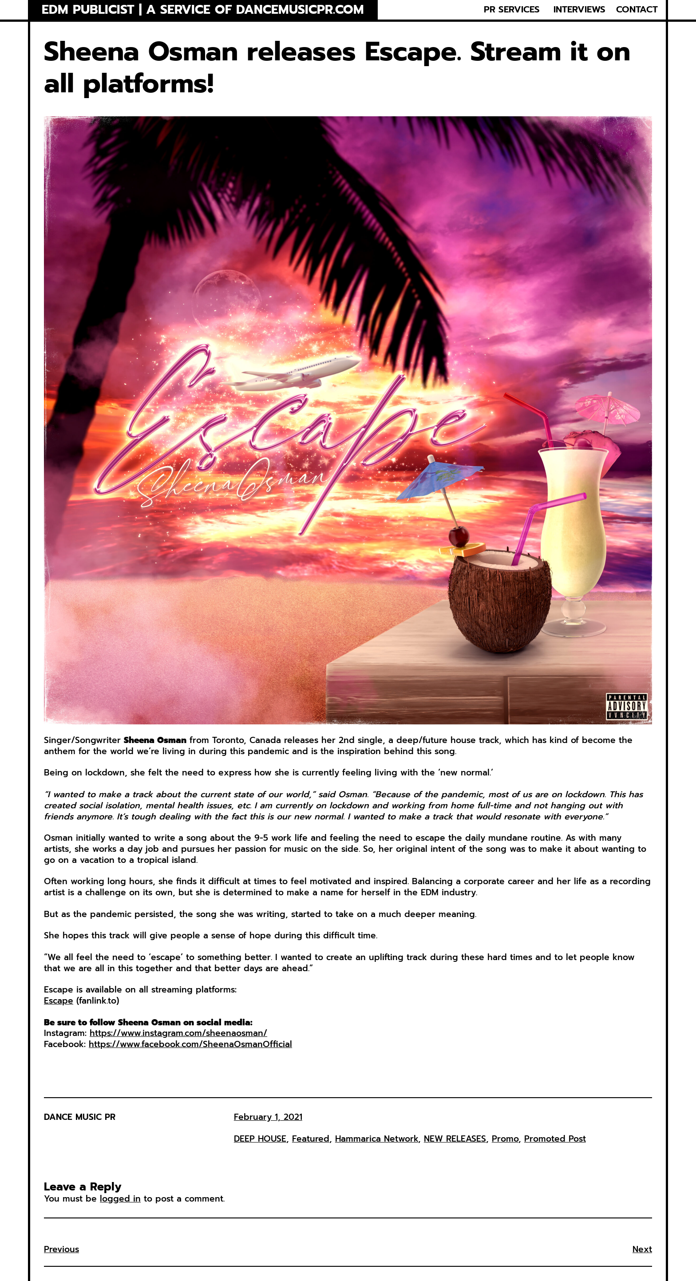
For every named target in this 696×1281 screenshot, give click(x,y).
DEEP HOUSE (260, 1138)
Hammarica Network (376, 1138)
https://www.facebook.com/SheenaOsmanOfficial (190, 1044)
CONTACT (637, 9)
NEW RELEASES (455, 1138)
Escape (58, 1000)
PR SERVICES (512, 9)
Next (642, 1249)
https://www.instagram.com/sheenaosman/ (178, 1033)
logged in (120, 1198)
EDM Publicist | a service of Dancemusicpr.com (203, 10)
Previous (61, 1249)
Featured (310, 1138)
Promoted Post (555, 1138)
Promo (505, 1138)
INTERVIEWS (579, 9)
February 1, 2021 (268, 1117)
